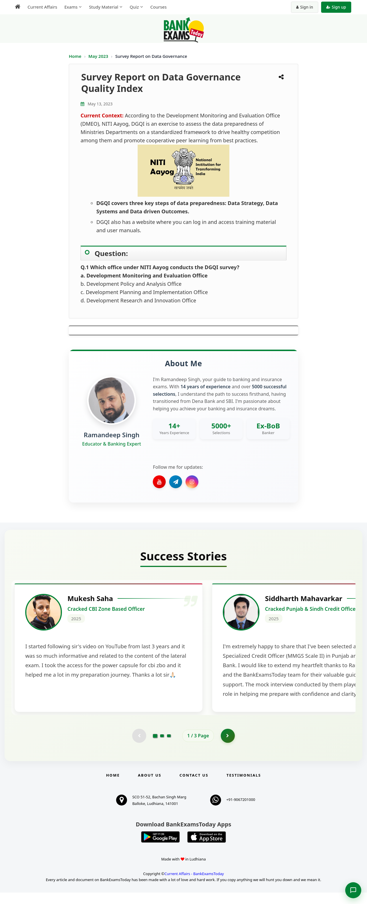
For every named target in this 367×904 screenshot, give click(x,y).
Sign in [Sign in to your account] (304, 7)
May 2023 (98, 56)
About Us (149, 786)
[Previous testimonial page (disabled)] (139, 747)
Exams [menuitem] (70, 7)
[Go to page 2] (162, 747)
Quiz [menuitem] (134, 7)
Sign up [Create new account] (336, 7)
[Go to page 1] (155, 747)
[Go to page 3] (169, 747)
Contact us (193, 786)
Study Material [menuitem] (103, 7)
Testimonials (244, 786)
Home (75, 56)
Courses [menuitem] (158, 7)
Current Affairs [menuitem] (42, 7)
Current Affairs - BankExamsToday (194, 885)
